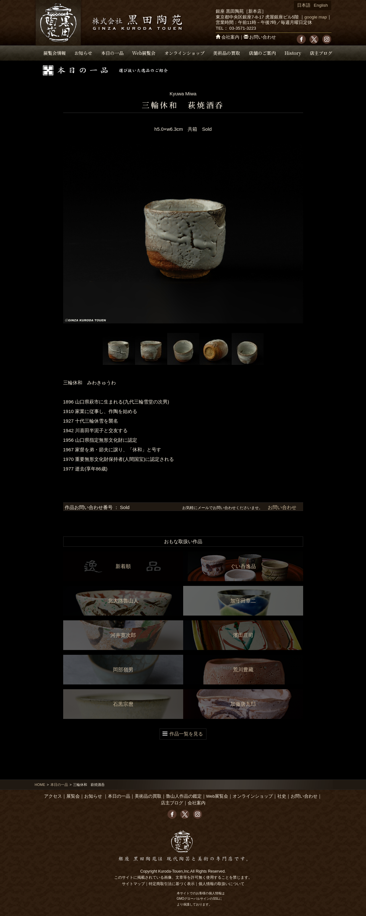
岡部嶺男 (123, 669)
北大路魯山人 (123, 600)
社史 (281, 796)
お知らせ (83, 53)
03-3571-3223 (242, 28)
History (293, 53)
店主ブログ (321, 53)
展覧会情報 (54, 53)
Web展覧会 (143, 53)
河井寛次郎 (123, 635)
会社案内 (230, 37)
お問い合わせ (262, 37)
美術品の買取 (226, 53)
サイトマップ (133, 884)
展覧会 (73, 796)
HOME (40, 785)
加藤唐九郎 (243, 704)
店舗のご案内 (262, 53)
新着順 (123, 566)
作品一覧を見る (186, 733)
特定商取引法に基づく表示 (172, 884)
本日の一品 (112, 53)
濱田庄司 (243, 635)
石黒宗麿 (123, 704)
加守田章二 (243, 600)
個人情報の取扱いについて (221, 884)
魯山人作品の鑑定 (184, 796)
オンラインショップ (184, 53)
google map (315, 17)
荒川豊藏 (243, 669)
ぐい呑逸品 (243, 566)
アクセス (53, 796)
